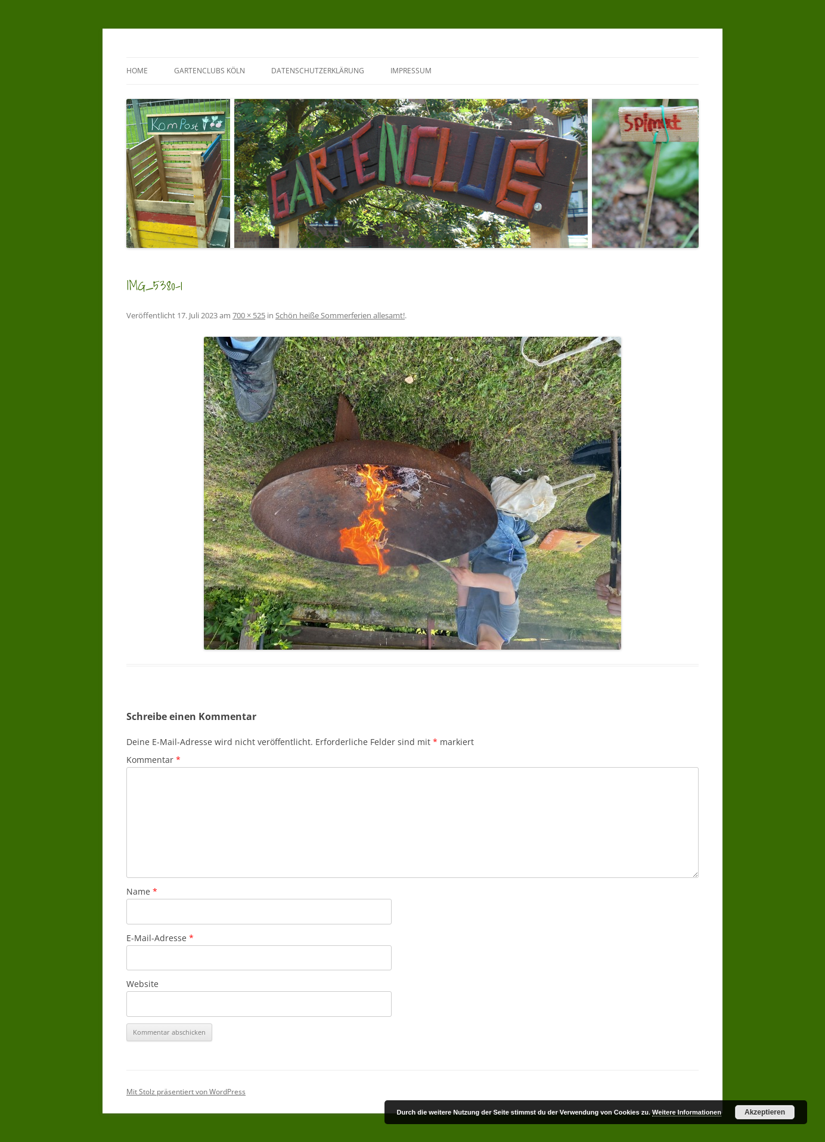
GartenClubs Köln (209, 71)
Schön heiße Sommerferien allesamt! (340, 315)
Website (142, 983)
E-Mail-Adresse (160, 938)
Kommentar (153, 759)
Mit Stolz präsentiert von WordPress (186, 1092)
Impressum (411, 71)
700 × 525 (248, 315)
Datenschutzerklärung (317, 71)
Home (137, 71)
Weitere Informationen (686, 1112)
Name (141, 891)
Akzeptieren (765, 1112)
